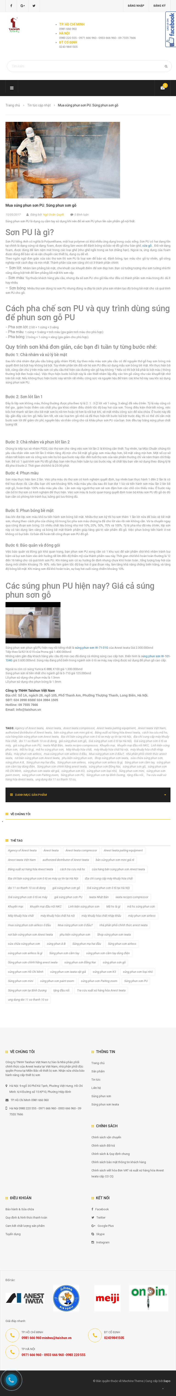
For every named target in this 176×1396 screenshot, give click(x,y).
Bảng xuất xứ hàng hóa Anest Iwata (117, 732)
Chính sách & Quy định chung (110, 1154)
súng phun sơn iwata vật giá (41, 771)
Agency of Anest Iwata (29, 728)
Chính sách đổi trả (103, 1145)
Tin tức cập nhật (39, 105)
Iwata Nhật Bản (53, 745)
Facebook (100, 1209)
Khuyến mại (107, 745)
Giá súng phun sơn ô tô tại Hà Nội (110, 741)
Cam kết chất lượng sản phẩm (25, 1226)
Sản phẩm (98, 1071)
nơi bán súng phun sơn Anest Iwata (37, 758)
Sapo (166, 1381)
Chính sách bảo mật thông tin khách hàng (118, 1162)
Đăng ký (160, 5)
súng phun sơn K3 (73, 771)
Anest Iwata (53, 728)
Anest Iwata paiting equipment (116, 728)
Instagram (100, 1242)
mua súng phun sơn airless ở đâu (65, 754)
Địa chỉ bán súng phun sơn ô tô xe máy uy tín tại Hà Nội (96, 736)
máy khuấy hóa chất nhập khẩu (101, 915)
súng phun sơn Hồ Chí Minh (25, 971)
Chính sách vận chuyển (106, 1137)
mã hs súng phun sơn (50, 749)
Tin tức (95, 1079)
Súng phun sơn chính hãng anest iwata (62, 766)
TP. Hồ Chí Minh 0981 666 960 (27, 1100)
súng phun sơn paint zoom (57, 981)
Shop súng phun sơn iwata (111, 758)
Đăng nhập (136, 5)
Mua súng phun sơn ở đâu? (106, 754)
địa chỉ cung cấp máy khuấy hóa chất (109, 878)
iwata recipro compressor (81, 745)
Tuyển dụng (13, 1234)
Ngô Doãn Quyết (53, 214)
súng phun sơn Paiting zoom (40, 775)
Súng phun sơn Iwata (105, 1104)
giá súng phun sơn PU (27, 745)
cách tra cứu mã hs (154, 732)
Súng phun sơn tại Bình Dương (105, 775)
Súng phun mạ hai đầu (40, 762)
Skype (97, 1234)
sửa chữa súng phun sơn (147, 758)
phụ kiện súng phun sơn (77, 758)
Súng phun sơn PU (72, 775)
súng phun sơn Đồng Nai (104, 766)
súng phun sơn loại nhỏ (102, 771)
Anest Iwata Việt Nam (152, 728)
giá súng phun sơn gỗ (72, 741)
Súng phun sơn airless (71, 762)
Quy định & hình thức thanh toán (26, 1217)
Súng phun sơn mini (131, 771)
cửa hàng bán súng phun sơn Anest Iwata (32, 736)
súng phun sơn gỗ (134, 766)
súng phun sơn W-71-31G (92, 647)
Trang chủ (13, 105)
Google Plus (102, 1226)
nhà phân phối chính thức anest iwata (123, 925)
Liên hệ (96, 1088)
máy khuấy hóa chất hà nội (111, 749)
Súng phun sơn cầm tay (139, 762)
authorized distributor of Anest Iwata (29, 732)
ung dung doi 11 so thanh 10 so (56, 779)
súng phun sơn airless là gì (105, 762)
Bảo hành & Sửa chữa (20, 1209)
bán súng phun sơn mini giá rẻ (73, 732)
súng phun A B (15, 762)
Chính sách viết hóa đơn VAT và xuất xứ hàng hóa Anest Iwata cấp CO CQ (127, 1173)
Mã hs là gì (27, 749)
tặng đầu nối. (135, 775)
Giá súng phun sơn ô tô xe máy (27, 897)
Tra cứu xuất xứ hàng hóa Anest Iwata (101, 990)
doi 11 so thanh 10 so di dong (38, 741)
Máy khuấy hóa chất (79, 749)
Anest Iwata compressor (78, 728)
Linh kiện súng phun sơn (83, 906)
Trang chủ (97, 1063)
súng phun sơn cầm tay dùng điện (108, 953)
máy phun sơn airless (27, 754)
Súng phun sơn (101, 1096)
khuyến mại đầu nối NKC (133, 745)
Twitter (98, 1217)
